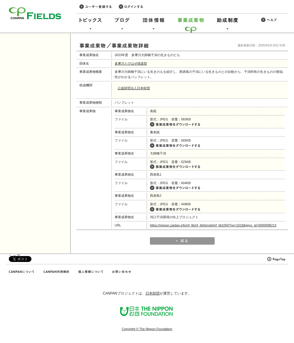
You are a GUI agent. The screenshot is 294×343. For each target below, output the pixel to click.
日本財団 (153, 293)
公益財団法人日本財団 (134, 88)
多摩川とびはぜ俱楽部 (131, 63)
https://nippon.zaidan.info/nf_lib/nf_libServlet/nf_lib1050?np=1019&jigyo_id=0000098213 (213, 225)
